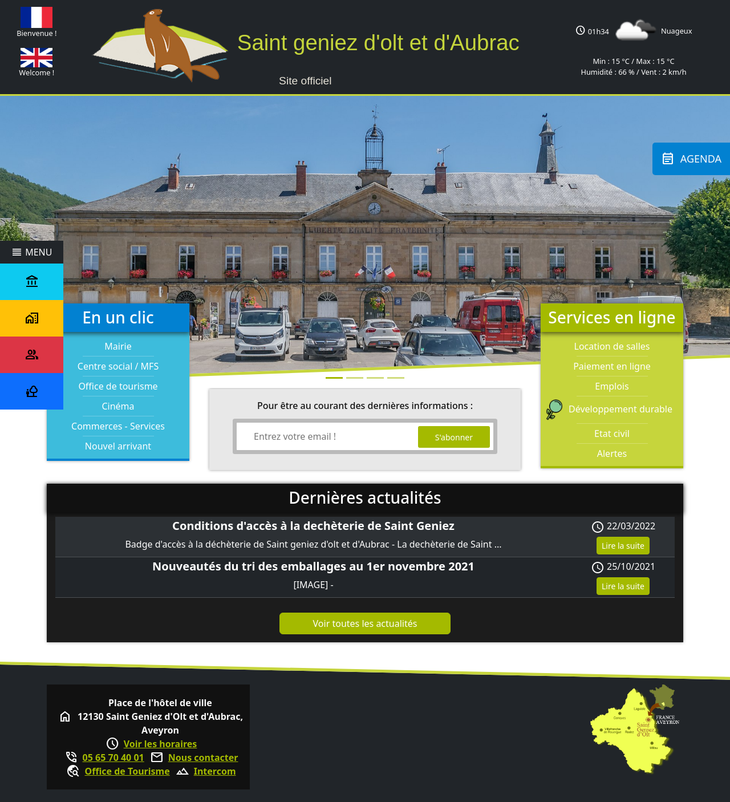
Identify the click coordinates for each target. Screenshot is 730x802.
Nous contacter (203, 757)
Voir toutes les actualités (365, 623)
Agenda (691, 159)
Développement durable (611, 409)
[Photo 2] (375, 377)
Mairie (117, 346)
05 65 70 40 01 (113, 757)
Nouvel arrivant (118, 446)
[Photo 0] (334, 377)
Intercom (215, 771)
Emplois (611, 386)
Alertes (612, 453)
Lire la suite (623, 545)
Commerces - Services (118, 426)
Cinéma (118, 406)
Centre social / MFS (118, 366)
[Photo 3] (395, 377)
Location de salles (612, 346)
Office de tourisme (117, 386)
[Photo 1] (354, 377)
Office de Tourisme (126, 771)
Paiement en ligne (612, 366)
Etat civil (612, 433)
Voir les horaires (160, 744)
